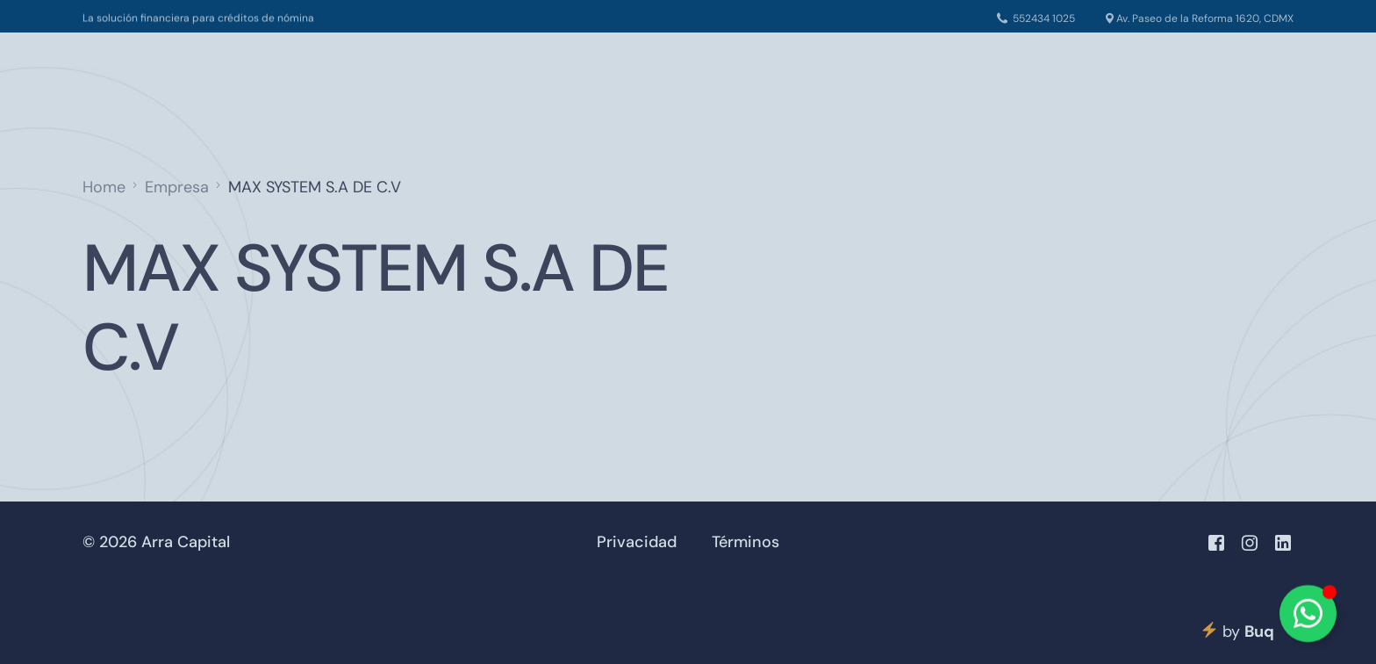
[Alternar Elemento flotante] (1308, 613)
